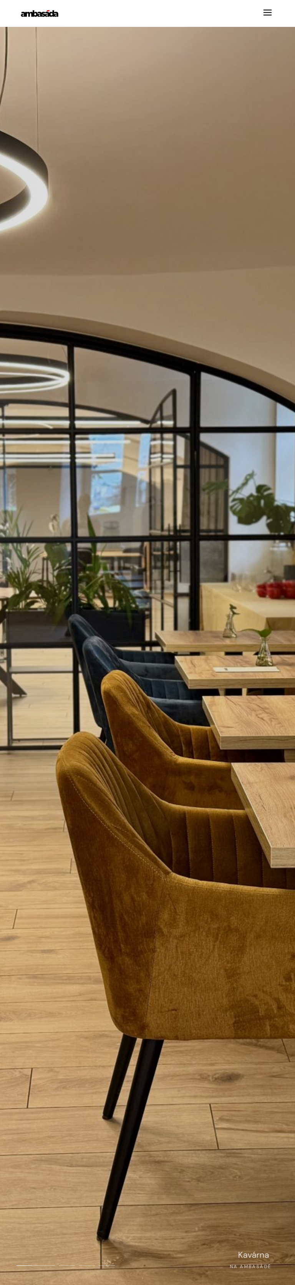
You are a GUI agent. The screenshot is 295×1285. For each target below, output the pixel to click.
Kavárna (262, 1254)
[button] (36, 1265)
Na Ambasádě (242, 1266)
